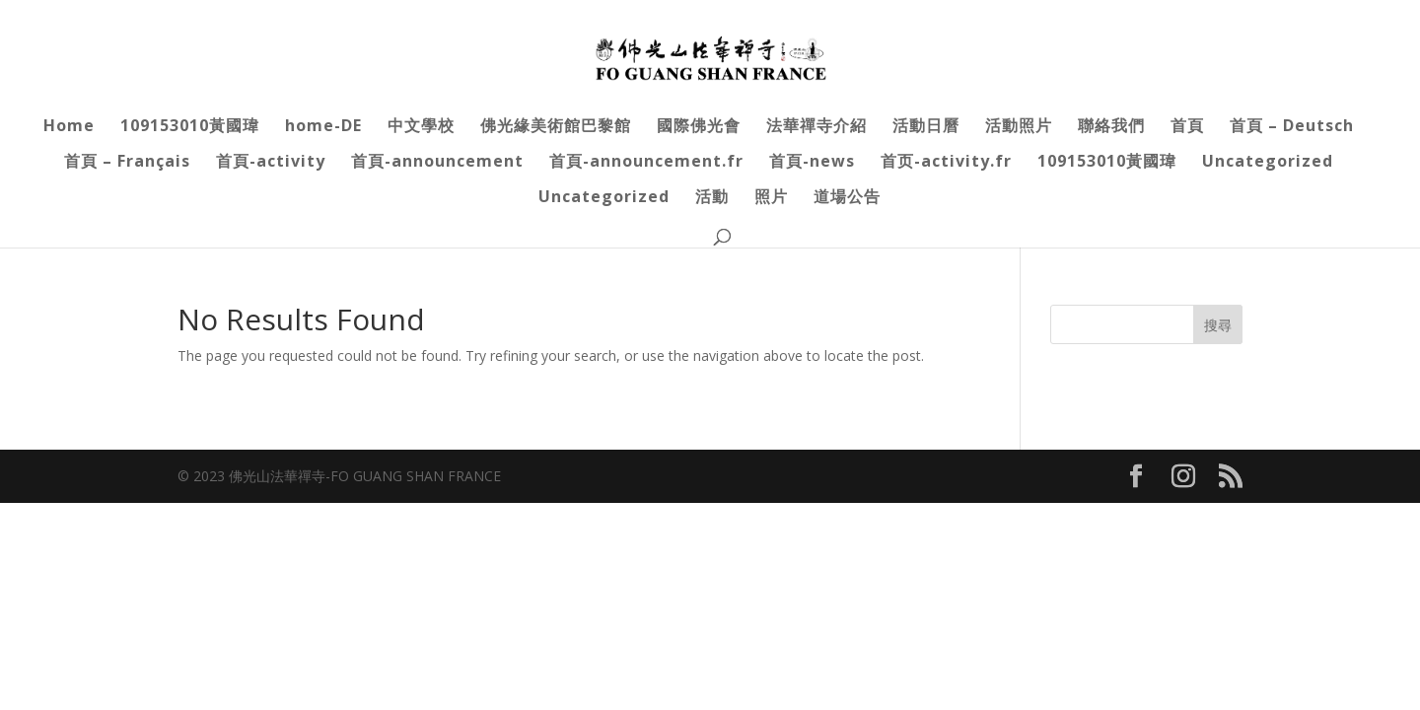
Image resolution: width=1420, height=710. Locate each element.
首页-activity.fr (946, 163)
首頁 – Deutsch (1292, 127)
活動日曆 (925, 127)
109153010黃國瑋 (189, 127)
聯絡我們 (1111, 127)
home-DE (323, 127)
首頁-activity (270, 163)
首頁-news (812, 163)
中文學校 (421, 127)
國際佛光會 (699, 127)
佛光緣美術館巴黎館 (555, 127)
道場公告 (847, 198)
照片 (771, 198)
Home (69, 127)
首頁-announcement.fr (646, 163)
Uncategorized (1267, 163)
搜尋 (1218, 325)
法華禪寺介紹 (816, 127)
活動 (712, 198)
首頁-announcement (437, 163)
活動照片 (1018, 127)
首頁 (1187, 127)
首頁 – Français (127, 163)
